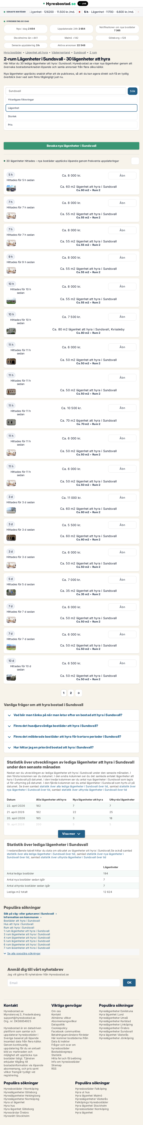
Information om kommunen (21, 917)
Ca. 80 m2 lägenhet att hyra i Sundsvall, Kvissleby (88, 329)
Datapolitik (58, 1024)
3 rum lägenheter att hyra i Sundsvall (27, 934)
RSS (54, 1068)
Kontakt (56, 1014)
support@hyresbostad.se (19, 1017)
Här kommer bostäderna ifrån (69, 1038)
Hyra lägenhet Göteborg (19, 1108)
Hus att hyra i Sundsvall (18, 924)
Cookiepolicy (59, 1028)
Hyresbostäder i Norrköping (21, 1088)
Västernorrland (61, 52)
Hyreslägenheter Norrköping (21, 1098)
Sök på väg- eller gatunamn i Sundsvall (29, 913)
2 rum (93, 52)
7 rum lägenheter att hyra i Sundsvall (27, 947)
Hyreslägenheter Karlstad (115, 1021)
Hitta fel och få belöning (66, 1058)
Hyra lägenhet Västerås (113, 1034)
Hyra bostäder (13, 52)
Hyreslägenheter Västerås (91, 1098)
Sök (132, 91)
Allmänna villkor (61, 1017)
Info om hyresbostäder (65, 1061)
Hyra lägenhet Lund (111, 1014)
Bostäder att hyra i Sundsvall (22, 920)
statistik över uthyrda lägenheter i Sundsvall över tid (94, 789)
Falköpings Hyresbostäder (91, 1102)
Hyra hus (9, 1105)
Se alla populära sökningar (23, 953)
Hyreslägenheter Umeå (113, 1017)
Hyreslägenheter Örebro (114, 1028)
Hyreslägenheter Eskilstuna (116, 1011)
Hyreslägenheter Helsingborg (22, 1095)
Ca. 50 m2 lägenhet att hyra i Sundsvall (88, 359)
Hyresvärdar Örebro (16, 1112)
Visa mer (68, 834)
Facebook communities (65, 1031)
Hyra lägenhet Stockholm (91, 1105)
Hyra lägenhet (84, 1112)
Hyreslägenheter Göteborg (20, 1092)
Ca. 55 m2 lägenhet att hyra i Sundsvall (88, 214)
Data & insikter (60, 1041)
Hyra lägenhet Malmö (88, 1095)
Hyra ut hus (82, 1092)
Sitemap (56, 1065)
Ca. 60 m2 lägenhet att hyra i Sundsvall (88, 186)
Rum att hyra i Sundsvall (19, 927)
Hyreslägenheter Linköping (116, 1024)
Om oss (56, 1011)
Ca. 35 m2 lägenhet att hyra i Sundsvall (88, 590)
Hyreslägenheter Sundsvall (116, 1031)
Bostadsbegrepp (61, 1051)
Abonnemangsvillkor (64, 1021)
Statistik (56, 1055)
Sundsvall (80, 52)
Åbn (122, 175)
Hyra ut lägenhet (14, 1102)
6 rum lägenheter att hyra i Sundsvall (27, 944)
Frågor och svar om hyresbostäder (63, 1046)
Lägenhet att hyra (37, 52)
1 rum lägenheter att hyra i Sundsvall (26, 930)
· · (52, 12)
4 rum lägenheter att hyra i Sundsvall (27, 937)
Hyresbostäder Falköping (91, 1088)
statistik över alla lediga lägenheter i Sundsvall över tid (74, 786)
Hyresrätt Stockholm (16, 1115)
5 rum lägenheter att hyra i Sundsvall (27, 940)
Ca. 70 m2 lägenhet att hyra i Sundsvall (88, 420)
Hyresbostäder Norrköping (92, 1108)
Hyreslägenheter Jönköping (116, 1038)
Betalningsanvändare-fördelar (70, 1034)
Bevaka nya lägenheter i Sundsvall (71, 146)
